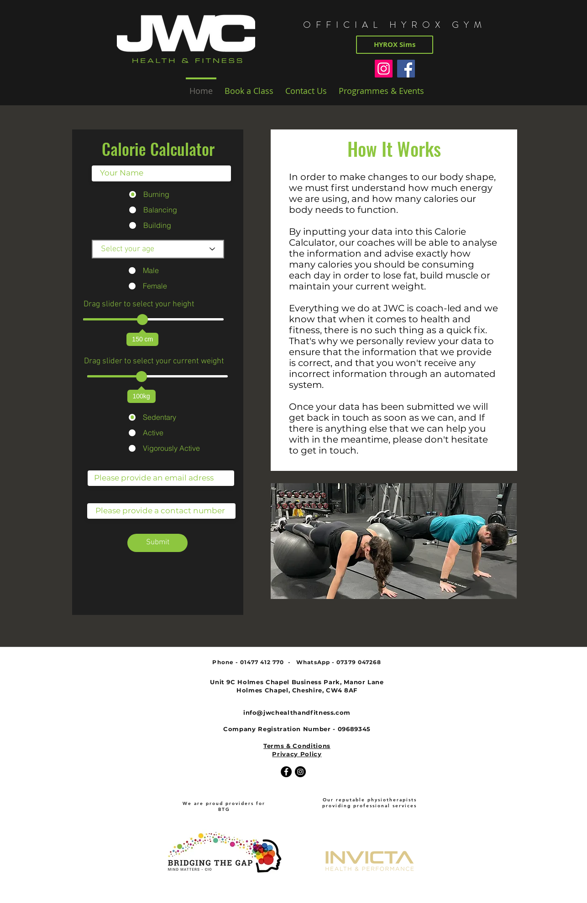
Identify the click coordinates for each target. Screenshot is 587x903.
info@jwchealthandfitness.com (297, 712)
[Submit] (157, 543)
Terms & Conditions (296, 745)
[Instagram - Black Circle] (300, 771)
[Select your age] (158, 249)
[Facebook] (406, 68)
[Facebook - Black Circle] (286, 771)
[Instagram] (384, 68)
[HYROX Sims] (394, 45)
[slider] (142, 319)
